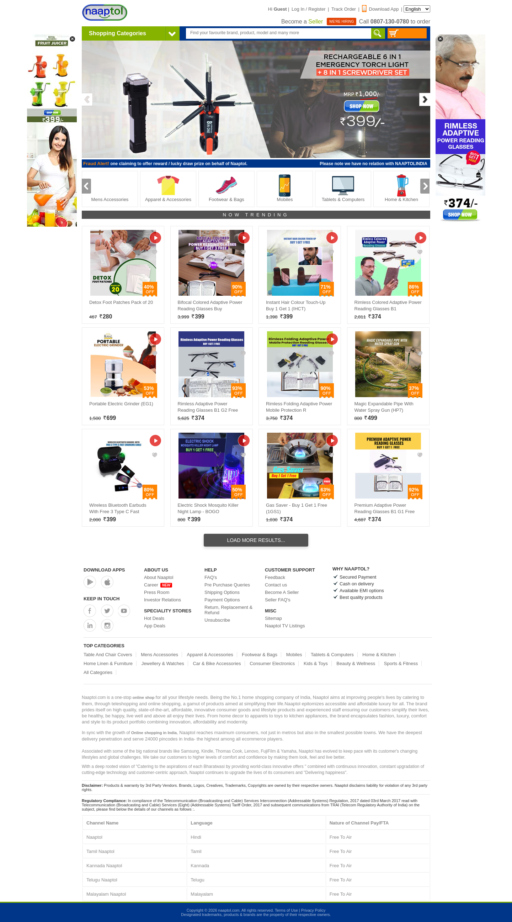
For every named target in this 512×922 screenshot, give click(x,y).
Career (158, 585)
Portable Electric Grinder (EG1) (121, 403)
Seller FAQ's (277, 599)
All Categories (98, 672)
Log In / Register (308, 9)
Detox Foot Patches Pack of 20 (121, 302)
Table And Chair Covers (108, 654)
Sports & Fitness (401, 663)
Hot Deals (154, 618)
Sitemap (273, 618)
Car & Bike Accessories (217, 663)
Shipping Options (222, 592)
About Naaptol (158, 577)
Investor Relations (162, 599)
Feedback (275, 577)
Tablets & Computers (343, 188)
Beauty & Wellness (355, 663)
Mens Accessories (110, 188)
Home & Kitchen (401, 188)
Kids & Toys (316, 663)
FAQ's (210, 577)
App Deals (154, 625)
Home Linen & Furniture (108, 663)
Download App (380, 9)
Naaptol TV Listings (285, 625)
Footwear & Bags (226, 188)
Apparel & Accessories (168, 188)
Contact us (276, 585)
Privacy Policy (313, 910)
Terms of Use (286, 910)
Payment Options (222, 599)
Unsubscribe (217, 620)
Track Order (343, 9)
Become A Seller (282, 592)
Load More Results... (256, 540)
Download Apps (104, 570)
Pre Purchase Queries (227, 585)
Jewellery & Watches (163, 663)
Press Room (157, 592)
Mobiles (284, 188)
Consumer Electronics (272, 663)
